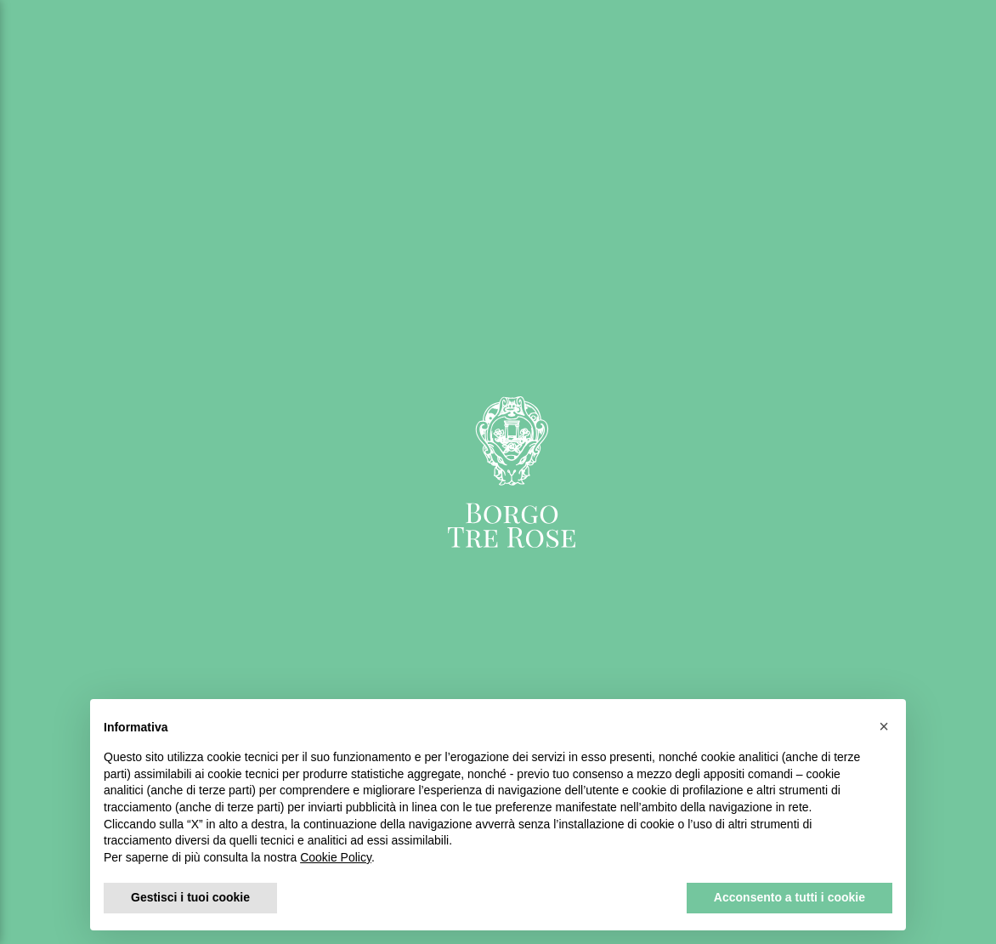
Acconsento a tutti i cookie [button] (789, 897)
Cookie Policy (335, 857)
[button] (883, 726)
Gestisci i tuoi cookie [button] (190, 897)
